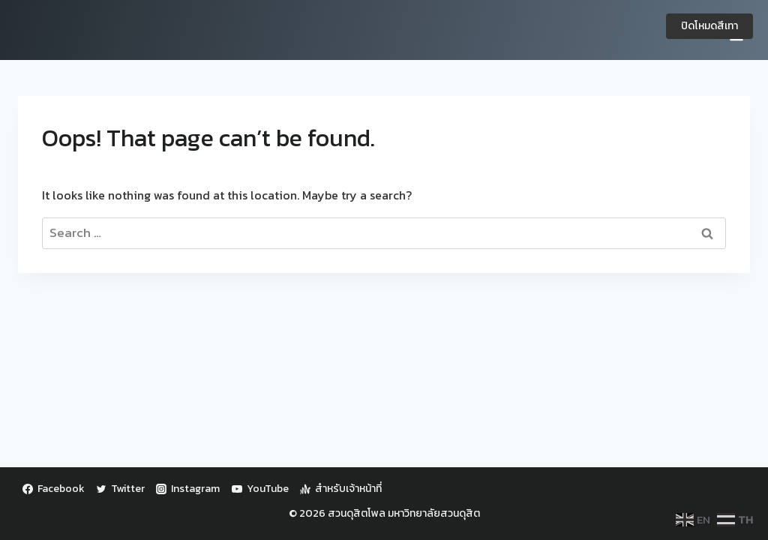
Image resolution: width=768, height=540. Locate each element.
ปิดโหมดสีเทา (709, 26)
